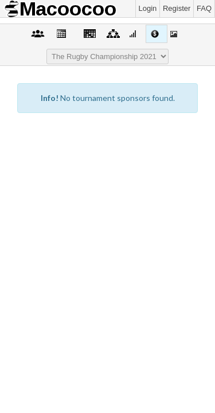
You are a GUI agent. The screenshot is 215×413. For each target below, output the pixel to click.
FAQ (204, 8)
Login (148, 8)
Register (176, 8)
